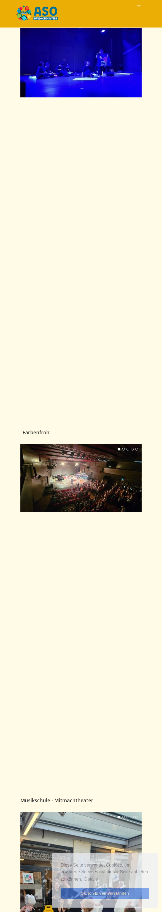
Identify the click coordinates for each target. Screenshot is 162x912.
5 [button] (136, 577)
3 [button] (127, 577)
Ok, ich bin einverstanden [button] (104, 893)
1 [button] (119, 577)
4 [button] (132, 577)
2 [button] (123, 577)
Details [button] (91, 879)
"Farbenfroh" (36, 560)
